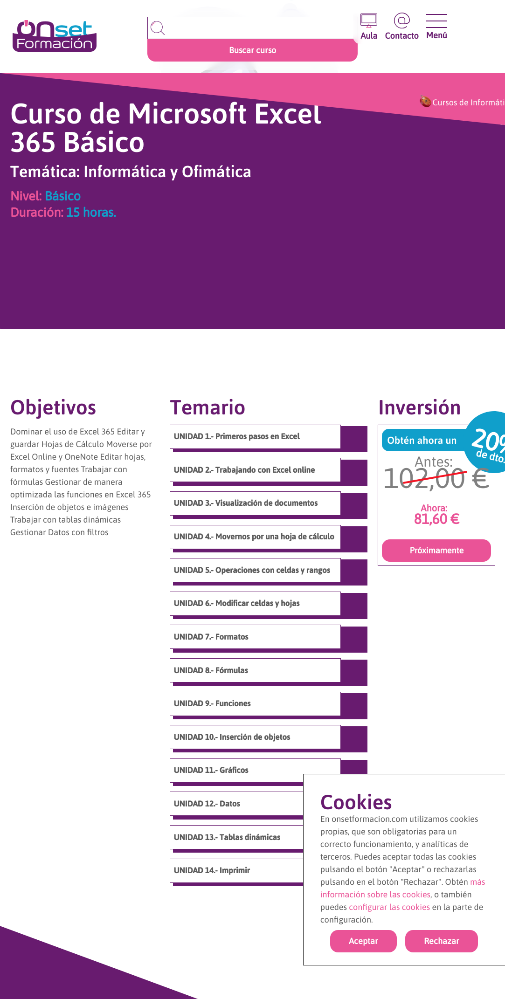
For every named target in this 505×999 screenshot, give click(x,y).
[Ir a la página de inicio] (54, 36)
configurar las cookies (389, 907)
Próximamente (436, 550)
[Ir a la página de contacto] (401, 27)
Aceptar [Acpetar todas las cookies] (363, 941)
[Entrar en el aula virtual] (368, 27)
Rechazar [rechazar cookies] (441, 941)
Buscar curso (252, 50)
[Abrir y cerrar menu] (436, 21)
